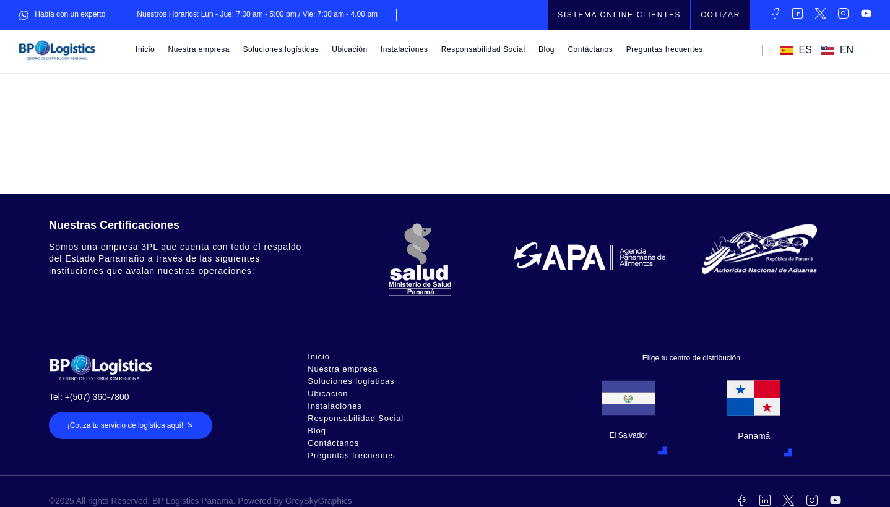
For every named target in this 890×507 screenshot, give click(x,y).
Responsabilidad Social (483, 49)
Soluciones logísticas (281, 49)
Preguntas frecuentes (664, 49)
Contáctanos (590, 49)
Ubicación (349, 49)
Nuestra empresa (199, 49)
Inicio (145, 49)
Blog (546, 49)
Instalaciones (404, 49)
